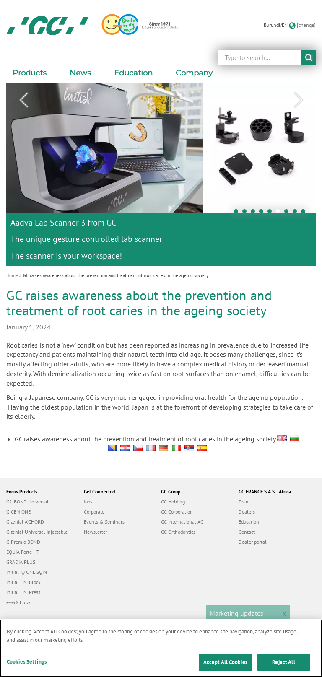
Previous (23, 100)
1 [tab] (238, 213)
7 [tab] (288, 213)
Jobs (88, 501)
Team (244, 501)
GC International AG (182, 522)
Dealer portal (253, 542)
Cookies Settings (27, 666)
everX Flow (18, 602)
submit (308, 57)
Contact (247, 532)
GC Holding (173, 501)
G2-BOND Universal (27, 501)
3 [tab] (255, 213)
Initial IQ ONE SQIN (26, 572)
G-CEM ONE (18, 511)
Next (298, 100)
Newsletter (95, 532)
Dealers (247, 511)
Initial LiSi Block (23, 582)
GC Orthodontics (178, 532)
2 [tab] (246, 213)
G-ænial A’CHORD (25, 522)
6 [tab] (280, 213)
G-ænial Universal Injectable (37, 532)
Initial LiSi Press (23, 592)
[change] (306, 25)
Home (12, 275)
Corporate (94, 511)
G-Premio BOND (23, 542)
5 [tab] (271, 213)
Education (249, 522)
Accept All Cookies (225, 667)
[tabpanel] (161, 174)
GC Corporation (177, 511)
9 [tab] (305, 213)
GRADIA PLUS (20, 562)
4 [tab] (263, 213)
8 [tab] (297, 213)
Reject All (283, 667)
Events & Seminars (104, 522)
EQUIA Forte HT (22, 552)
